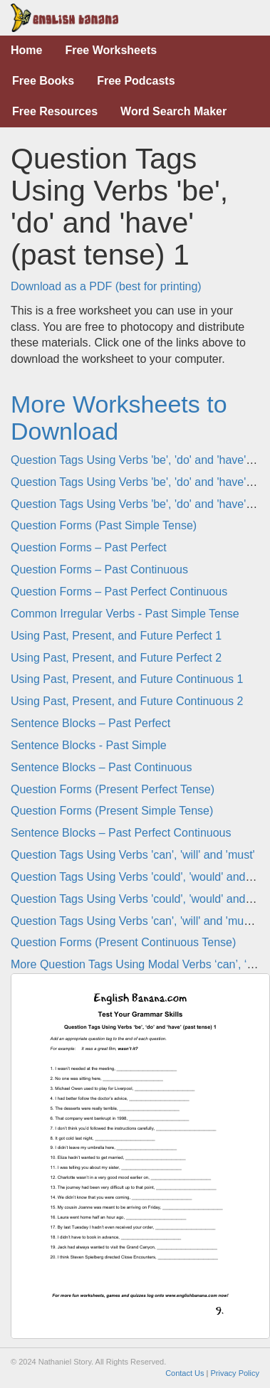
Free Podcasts (136, 81)
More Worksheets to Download (119, 417)
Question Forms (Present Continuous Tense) (123, 942)
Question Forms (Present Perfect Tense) (112, 789)
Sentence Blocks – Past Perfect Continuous (121, 833)
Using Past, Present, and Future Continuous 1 (127, 679)
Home (26, 50)
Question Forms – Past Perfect (89, 547)
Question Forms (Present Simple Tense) (112, 811)
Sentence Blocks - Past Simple (89, 745)
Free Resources (55, 111)
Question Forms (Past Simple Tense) (104, 525)
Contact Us (184, 1373)
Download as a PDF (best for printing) (106, 286)
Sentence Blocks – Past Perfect (90, 723)
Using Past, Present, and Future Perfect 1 (116, 636)
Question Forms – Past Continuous (99, 569)
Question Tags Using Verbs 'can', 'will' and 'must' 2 (137, 921)
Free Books (43, 81)
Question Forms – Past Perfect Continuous (119, 592)
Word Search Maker (173, 111)
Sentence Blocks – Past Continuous (101, 767)
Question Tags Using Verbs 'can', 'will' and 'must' (133, 855)
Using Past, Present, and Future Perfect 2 (116, 658)
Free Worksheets (111, 50)
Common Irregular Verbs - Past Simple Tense (125, 614)
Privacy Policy (235, 1373)
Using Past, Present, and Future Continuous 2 (127, 701)
